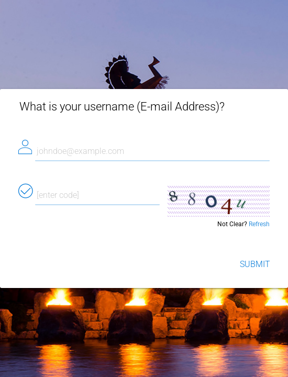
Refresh (259, 224)
